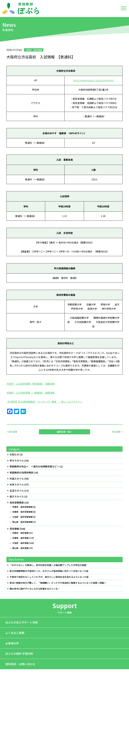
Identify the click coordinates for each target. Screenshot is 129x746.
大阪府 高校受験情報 (22, 517)
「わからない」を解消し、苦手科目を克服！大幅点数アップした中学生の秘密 (48, 565)
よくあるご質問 (14, 633)
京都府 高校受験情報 (22, 507)
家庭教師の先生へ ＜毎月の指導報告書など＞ (34, 466)
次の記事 (116, 431)
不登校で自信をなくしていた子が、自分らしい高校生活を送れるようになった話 (49, 576)
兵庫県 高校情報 (20, 538)
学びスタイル (17, 460)
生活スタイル (17, 490)
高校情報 (14, 528)
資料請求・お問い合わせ (20, 664)
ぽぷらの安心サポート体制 (21, 622)
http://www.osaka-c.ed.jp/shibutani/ (93, 80)
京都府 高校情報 (20, 533)
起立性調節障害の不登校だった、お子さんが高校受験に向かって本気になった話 (49, 571)
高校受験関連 (17, 502)
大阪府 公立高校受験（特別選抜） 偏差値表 (30, 383)
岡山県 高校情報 (20, 548)
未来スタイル (17, 484)
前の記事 (12, 431)
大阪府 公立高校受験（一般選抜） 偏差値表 (30, 392)
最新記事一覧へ (64, 431)
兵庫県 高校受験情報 (22, 511)
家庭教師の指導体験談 (21, 472)
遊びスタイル (17, 496)
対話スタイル (17, 478)
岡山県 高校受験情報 (22, 522)
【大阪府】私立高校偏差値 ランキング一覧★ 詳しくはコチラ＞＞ (44, 401)
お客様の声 (12, 643)
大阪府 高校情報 (20, 543)
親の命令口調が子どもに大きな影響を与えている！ (35, 588)
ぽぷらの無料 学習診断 (19, 654)
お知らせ (14, 454)
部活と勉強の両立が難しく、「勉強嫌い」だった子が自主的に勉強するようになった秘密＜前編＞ (58, 582)
